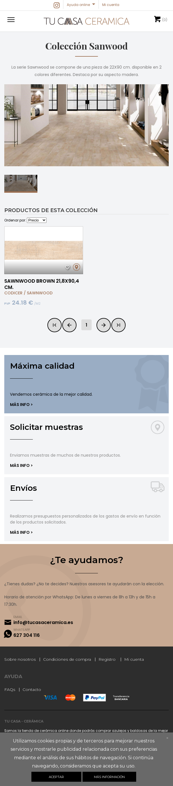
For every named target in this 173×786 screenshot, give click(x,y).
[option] (86, 125)
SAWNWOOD (40, 293)
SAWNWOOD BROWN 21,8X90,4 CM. (41, 284)
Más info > (21, 404)
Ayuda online (78, 4)
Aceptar (56, 777)
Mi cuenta (134, 659)
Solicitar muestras (46, 427)
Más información (109, 777)
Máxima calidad (42, 366)
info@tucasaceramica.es (43, 622)
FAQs (9, 689)
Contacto (32, 689)
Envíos (23, 488)
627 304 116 (26, 635)
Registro (107, 659)
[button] (10, 19)
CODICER (13, 293)
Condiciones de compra (67, 659)
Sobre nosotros (20, 659)
